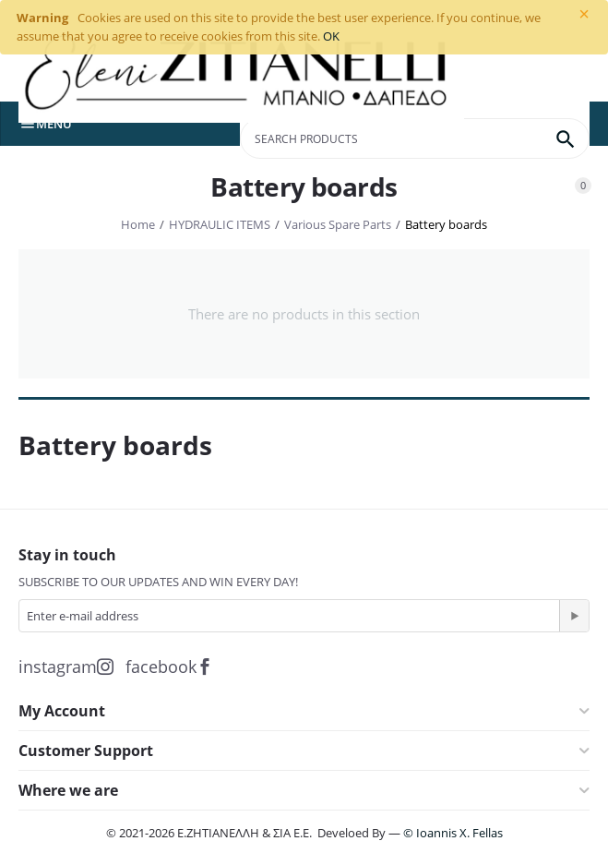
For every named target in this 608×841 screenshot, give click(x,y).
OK (331, 36)
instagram (65, 666)
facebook (169, 666)
